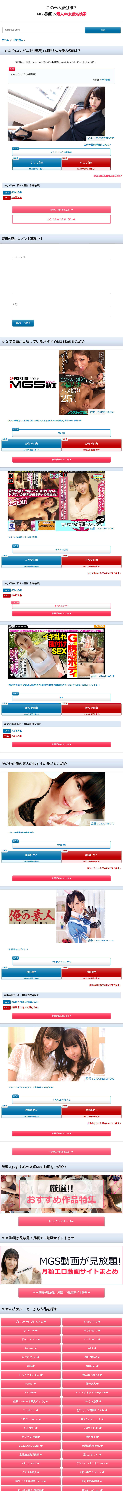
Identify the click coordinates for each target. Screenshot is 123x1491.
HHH (31, 1168)
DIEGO (92, 1203)
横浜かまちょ (31, 1212)
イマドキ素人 (31, 999)
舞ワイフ (92, 1061)
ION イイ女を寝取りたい (30, 1008)
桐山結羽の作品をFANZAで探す (105, 642)
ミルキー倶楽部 (92, 1283)
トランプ (30, 1141)
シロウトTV (92, 849)
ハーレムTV (92, 866)
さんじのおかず (92, 1300)
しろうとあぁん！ (92, 1247)
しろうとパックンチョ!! (31, 1203)
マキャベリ (31, 1318)
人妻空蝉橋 (30, 1150)
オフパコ (30, 1132)
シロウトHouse (30, 946)
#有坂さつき (17, 659)
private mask (31, 1105)
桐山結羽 (31, 629)
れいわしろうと (92, 1017)
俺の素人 (92, 911)
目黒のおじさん (30, 1336)
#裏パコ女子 (92, 1176)
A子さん (92, 1123)
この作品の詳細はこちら (97, 90)
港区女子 (92, 964)
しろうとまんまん (31, 902)
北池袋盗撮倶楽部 (30, 981)
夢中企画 (30, 1044)
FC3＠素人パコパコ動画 (92, 1026)
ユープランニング (92, 1212)
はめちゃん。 (31, 1283)
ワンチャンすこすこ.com (92, 990)
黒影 (31, 1088)
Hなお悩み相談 (92, 1008)
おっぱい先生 (31, 1230)
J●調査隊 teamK (92, 973)
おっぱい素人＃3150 (31, 1017)
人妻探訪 (30, 1256)
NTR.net (92, 893)
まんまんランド (92, 1274)
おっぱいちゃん (92, 1035)
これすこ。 (31, 937)
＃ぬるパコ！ (92, 1238)
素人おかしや (92, 981)
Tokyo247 (92, 1105)
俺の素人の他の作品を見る (61, 155)
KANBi (30, 911)
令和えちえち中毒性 (31, 1221)
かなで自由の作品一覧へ (61, 165)
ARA (92, 875)
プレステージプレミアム (30, 849)
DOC (30, 1070)
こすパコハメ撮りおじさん (31, 1079)
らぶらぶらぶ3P (92, 1221)
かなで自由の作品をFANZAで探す (104, 393)
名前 (14, 250)
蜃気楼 (92, 1256)
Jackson (30, 875)
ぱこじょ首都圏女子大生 (92, 937)
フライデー (31, 1274)
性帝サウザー (92, 1230)
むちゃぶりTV (61, 426)
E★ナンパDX (31, 990)
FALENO (30, 1309)
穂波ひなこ (31, 566)
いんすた (30, 955)
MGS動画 (105, 80)
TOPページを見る (61, 1361)
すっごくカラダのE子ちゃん (92, 1141)
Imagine (31, 1061)
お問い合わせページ (61, 1451)
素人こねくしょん (92, 946)
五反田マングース (92, 1336)
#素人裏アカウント (92, 999)
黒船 (31, 893)
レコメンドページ (61, 786)
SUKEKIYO (92, 884)
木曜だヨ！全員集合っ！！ (92, 1052)
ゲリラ (30, 1052)
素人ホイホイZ (92, 902)
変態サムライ (31, 1345)
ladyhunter (31, 1114)
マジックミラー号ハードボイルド (92, 1265)
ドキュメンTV (30, 866)
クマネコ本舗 (31, 964)
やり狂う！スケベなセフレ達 (31, 1194)
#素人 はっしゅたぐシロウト (31, 1176)
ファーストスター (92, 1318)
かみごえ (92, 1185)
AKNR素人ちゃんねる (31, 1026)
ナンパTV (31, 857)
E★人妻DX (92, 1150)
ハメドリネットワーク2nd (92, 920)
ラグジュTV (92, 857)
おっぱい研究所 (30, 1035)
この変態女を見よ (92, 1159)
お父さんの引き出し (31, 1238)
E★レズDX (31, 1159)
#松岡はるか (31, 659)
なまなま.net (31, 884)
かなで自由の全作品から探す (108, 121)
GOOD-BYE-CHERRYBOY (30, 1300)
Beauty (92, 1132)
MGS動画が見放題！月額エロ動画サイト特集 (62, 819)
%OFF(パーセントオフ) (92, 1044)
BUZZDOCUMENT (31, 973)
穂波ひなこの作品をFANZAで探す (104, 579)
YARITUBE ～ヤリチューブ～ (31, 1123)
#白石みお (16, 137)
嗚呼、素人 (92, 1345)
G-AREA (30, 1097)
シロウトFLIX (92, 955)
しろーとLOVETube (92, 1097)
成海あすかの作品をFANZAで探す (104, 726)
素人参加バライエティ (92, 1114)
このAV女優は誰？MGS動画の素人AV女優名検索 (60, 1444)
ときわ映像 (92, 1327)
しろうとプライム (92, 1079)
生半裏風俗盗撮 (92, 1168)
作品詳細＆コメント (61, 340)
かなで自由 (37, 108)
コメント (19, 203)
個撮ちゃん (92, 1292)
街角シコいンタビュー (31, 1327)
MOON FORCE (92, 1088)
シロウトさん (92, 1194)
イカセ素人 (92, 1309)
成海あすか (31, 713)
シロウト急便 (92, 928)
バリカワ (92, 1070)
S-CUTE (31, 920)
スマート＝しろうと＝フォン (31, 1185)
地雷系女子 (30, 1292)
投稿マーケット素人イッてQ (30, 928)
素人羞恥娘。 (31, 1265)
